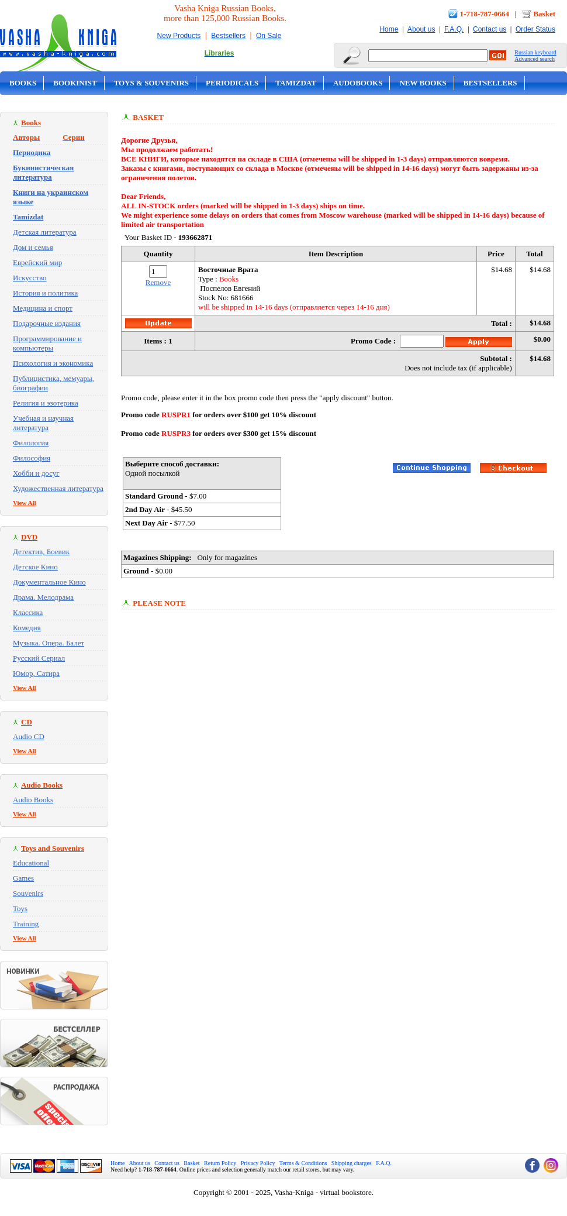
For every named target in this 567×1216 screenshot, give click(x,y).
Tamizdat (295, 82)
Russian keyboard (535, 52)
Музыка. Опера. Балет (48, 642)
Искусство (30, 277)
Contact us (489, 29)
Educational (31, 862)
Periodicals (232, 82)
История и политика (45, 292)
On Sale (268, 36)
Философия (31, 458)
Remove (158, 282)
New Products (179, 36)
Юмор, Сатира (36, 673)
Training (26, 923)
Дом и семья (33, 247)
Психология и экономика (53, 363)
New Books (422, 82)
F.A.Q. (454, 29)
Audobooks (358, 82)
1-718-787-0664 (485, 13)
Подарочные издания (47, 323)
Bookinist (74, 82)
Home (388, 29)
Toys (20, 908)
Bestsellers (228, 36)
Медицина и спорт (42, 308)
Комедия (27, 627)
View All (24, 502)
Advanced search (534, 59)
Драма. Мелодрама (43, 597)
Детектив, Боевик (41, 551)
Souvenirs (28, 893)
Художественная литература (58, 488)
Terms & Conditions (303, 1163)
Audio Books (33, 799)
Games (23, 878)
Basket (544, 13)
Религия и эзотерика (45, 403)
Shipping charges (351, 1163)
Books (22, 82)
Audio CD (28, 736)
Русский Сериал (39, 658)
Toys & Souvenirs (151, 82)
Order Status (535, 29)
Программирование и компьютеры (47, 343)
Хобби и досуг (36, 473)
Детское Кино (35, 566)
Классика (28, 612)
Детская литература (45, 232)
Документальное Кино (49, 582)
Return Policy (220, 1163)
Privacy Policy (258, 1163)
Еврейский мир (37, 262)
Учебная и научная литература (43, 423)
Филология (31, 442)
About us (421, 29)
